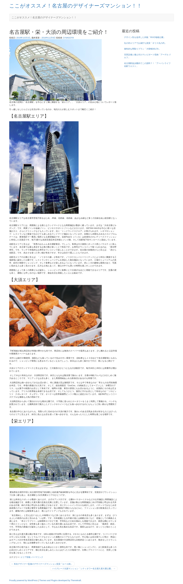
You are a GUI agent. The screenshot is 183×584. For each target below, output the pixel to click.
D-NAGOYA (68, 38)
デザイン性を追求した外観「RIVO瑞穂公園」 (144, 37)
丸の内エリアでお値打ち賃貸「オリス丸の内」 (145, 43)
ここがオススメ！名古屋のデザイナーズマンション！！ (75, 6)
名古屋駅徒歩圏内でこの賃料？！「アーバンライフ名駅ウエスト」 (147, 64)
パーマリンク (37, 557)
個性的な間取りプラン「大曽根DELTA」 (142, 49)
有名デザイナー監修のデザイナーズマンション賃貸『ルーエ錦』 (42, 564)
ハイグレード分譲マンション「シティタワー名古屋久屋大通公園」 (83, 568)
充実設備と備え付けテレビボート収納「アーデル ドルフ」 (147, 56)
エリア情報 (25, 557)
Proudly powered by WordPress (23, 580)
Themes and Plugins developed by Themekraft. (60, 580)
